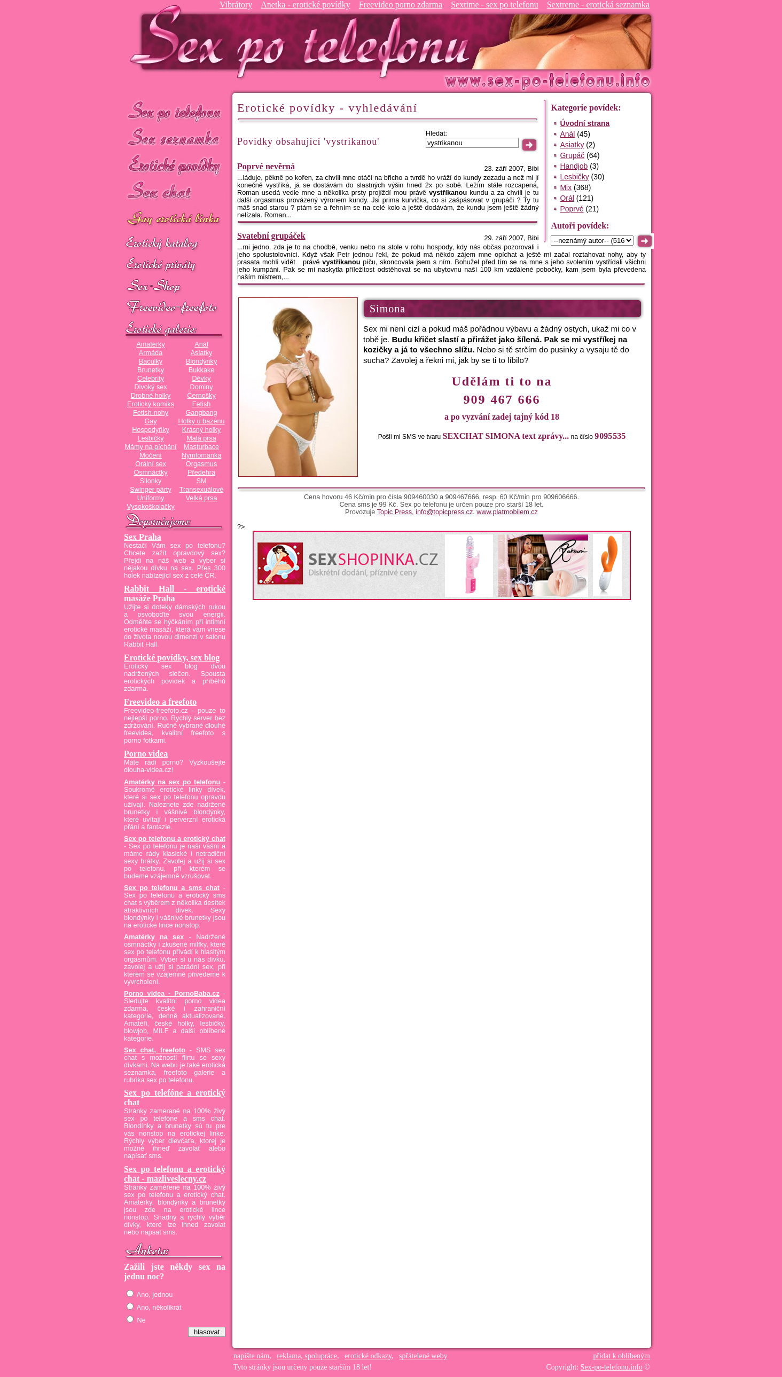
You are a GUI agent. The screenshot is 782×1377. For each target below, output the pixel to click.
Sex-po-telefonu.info (612, 1367)
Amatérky (150, 344)
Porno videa (146, 753)
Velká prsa (201, 498)
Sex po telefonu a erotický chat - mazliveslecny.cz (174, 1173)
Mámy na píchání (150, 447)
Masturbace (201, 447)
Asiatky (202, 353)
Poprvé (571, 208)
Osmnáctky (150, 472)
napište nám (251, 1356)
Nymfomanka (202, 455)
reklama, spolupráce (307, 1356)
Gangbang (201, 412)
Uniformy (151, 498)
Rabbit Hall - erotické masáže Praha (174, 593)
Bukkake (202, 370)
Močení (150, 455)
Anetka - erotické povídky (305, 4)
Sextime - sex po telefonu (494, 4)
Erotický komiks (150, 404)
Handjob (574, 166)
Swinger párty (150, 489)
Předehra (201, 472)
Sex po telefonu (174, 110)
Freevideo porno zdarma (400, 4)
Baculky (150, 361)
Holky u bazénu (201, 421)
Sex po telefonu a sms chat (172, 888)
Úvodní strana (584, 123)
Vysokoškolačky (151, 506)
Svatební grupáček (271, 235)
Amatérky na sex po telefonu (172, 782)
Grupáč (572, 155)
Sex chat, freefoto (154, 1050)
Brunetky (150, 370)
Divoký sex (150, 387)
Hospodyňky (150, 430)
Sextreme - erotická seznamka (598, 4)
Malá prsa (201, 438)
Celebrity (150, 378)
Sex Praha (142, 536)
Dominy (201, 387)
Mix (566, 187)
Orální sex (150, 464)
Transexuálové (201, 489)
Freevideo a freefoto (160, 701)
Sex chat (174, 192)
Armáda (150, 353)
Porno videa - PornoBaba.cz (172, 993)
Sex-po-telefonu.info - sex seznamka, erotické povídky (304, 41)
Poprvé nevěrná (266, 166)
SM (202, 481)
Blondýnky (201, 361)
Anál (201, 344)
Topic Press (394, 512)
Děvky (201, 378)
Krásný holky (201, 430)
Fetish (201, 404)
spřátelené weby (423, 1356)
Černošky (201, 395)
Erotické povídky (174, 165)
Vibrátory (236, 4)
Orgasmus (201, 464)
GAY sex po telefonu (174, 219)
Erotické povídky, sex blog (172, 657)
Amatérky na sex (154, 937)
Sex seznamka (174, 138)
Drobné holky (151, 395)
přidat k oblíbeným (621, 1356)
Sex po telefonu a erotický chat (174, 839)
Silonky (151, 481)
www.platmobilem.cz (507, 512)
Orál (567, 198)
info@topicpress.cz (444, 512)
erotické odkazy (368, 1356)
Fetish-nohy (150, 412)
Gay (150, 421)
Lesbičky (150, 438)
